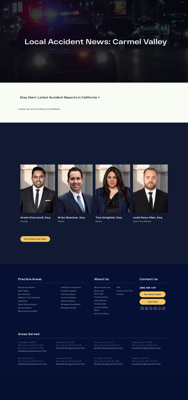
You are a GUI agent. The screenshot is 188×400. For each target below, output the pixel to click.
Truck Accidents (68, 298)
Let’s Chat (152, 302)
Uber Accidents (68, 301)
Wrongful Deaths (68, 308)
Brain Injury (23, 291)
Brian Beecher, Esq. (71, 217)
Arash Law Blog (101, 314)
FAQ (118, 287)
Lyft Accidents (25, 308)
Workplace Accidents (71, 304)
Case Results (100, 300)
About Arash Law (102, 287)
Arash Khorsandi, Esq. (35, 217)
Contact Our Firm (125, 291)
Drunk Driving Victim (27, 304)
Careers (120, 294)
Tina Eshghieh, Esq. (108, 217)
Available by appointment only (32, 351)
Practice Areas (101, 297)
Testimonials (100, 304)
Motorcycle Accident (27, 311)
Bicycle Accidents (26, 287)
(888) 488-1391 (148, 288)
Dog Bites (22, 301)
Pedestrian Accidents (71, 287)
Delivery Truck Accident (29, 298)
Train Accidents (68, 294)
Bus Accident (24, 294)
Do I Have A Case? (152, 294)
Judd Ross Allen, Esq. (148, 217)
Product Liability (68, 291)
